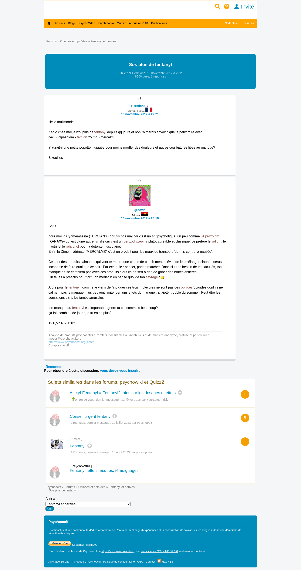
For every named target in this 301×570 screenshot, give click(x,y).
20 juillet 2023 (121, 422)
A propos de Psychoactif (86, 561)
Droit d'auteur (56, 551)
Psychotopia (106, 23)
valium (216, 241)
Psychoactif (53, 487)
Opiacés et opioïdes (73, 41)
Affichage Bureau (58, 561)
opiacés (187, 287)
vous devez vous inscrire (120, 370)
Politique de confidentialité (119, 561)
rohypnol (72, 246)
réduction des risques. (61, 533)
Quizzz (121, 23)
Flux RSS (165, 561)
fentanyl (100, 132)
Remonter (54, 367)
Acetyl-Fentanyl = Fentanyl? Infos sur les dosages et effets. (123, 393)
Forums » (53, 41)
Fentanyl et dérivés (103, 41)
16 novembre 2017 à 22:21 (140, 114)
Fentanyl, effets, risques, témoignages (104, 470)
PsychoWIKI (86, 23)
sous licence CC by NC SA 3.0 (159, 551)
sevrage (152, 277)
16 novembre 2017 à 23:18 (140, 218)
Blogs (71, 23)
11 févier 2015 (131, 399)
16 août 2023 (121, 452)
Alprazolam (210, 236)
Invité (242, 7)
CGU (140, 561)
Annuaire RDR (138, 23)
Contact (150, 561)
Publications (159, 23)
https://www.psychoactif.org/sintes (71, 342)
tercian (82, 137)
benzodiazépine (135, 241)
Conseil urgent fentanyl (90, 416)
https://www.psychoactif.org (117, 551)
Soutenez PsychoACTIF (74, 544)
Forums (60, 23)
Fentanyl (78, 446)
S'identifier (232, 23)
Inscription (248, 23)
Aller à (88, 504)
